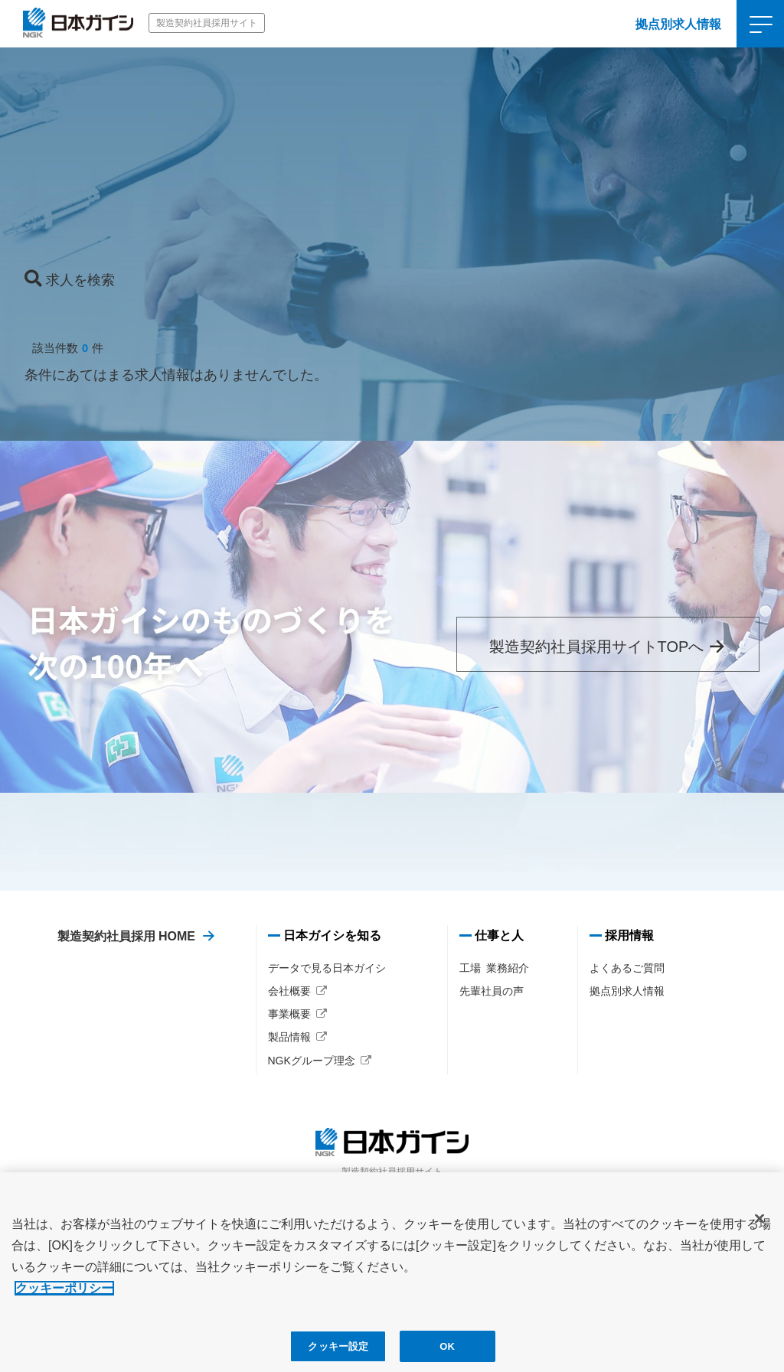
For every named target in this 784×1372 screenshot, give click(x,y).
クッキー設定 (338, 1353)
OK (447, 1353)
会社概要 (289, 991)
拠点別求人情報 (678, 24)
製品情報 (289, 1037)
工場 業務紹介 (494, 968)
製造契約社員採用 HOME (126, 936)
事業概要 (289, 1014)
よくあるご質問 (627, 968)
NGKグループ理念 (311, 1060)
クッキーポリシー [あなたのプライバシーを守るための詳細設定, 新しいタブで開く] (64, 1295)
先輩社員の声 (491, 991)
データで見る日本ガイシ (327, 968)
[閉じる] (759, 1226)
